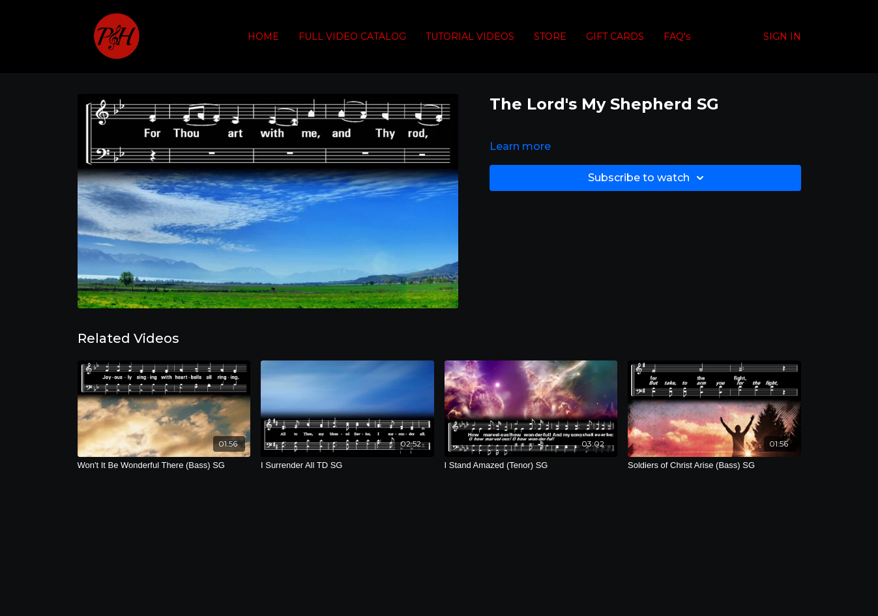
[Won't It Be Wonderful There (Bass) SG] (164, 465)
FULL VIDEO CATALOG (352, 36)
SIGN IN (782, 36)
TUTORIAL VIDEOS (470, 36)
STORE (550, 36)
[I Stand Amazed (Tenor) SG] (531, 465)
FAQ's (677, 36)
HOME (263, 36)
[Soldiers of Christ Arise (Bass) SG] (714, 465)
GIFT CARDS (615, 36)
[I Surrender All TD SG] (347, 465)
